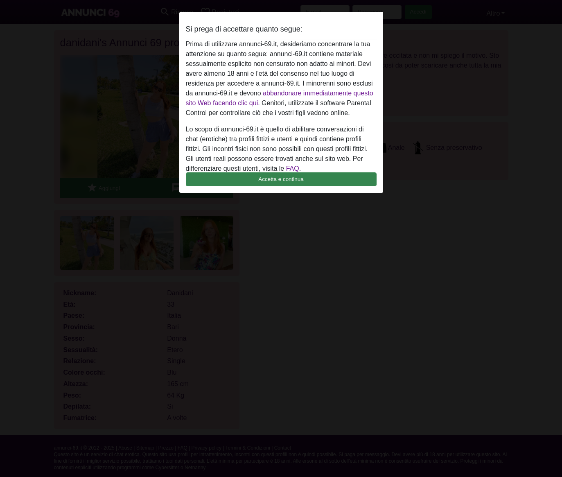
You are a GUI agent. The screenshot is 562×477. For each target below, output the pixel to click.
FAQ (292, 168)
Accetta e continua (280, 179)
